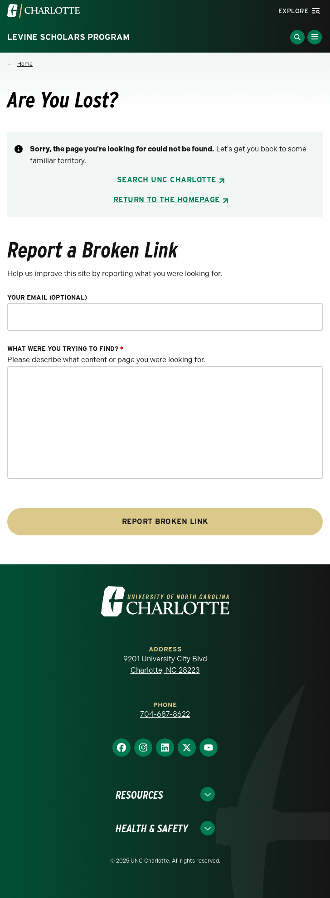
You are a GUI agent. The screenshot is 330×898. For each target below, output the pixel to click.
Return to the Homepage (166, 199)
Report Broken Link (165, 521)
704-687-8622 (165, 714)
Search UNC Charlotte (166, 179)
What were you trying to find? (65, 348)
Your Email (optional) (47, 297)
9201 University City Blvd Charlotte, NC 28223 (165, 665)
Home (25, 64)
